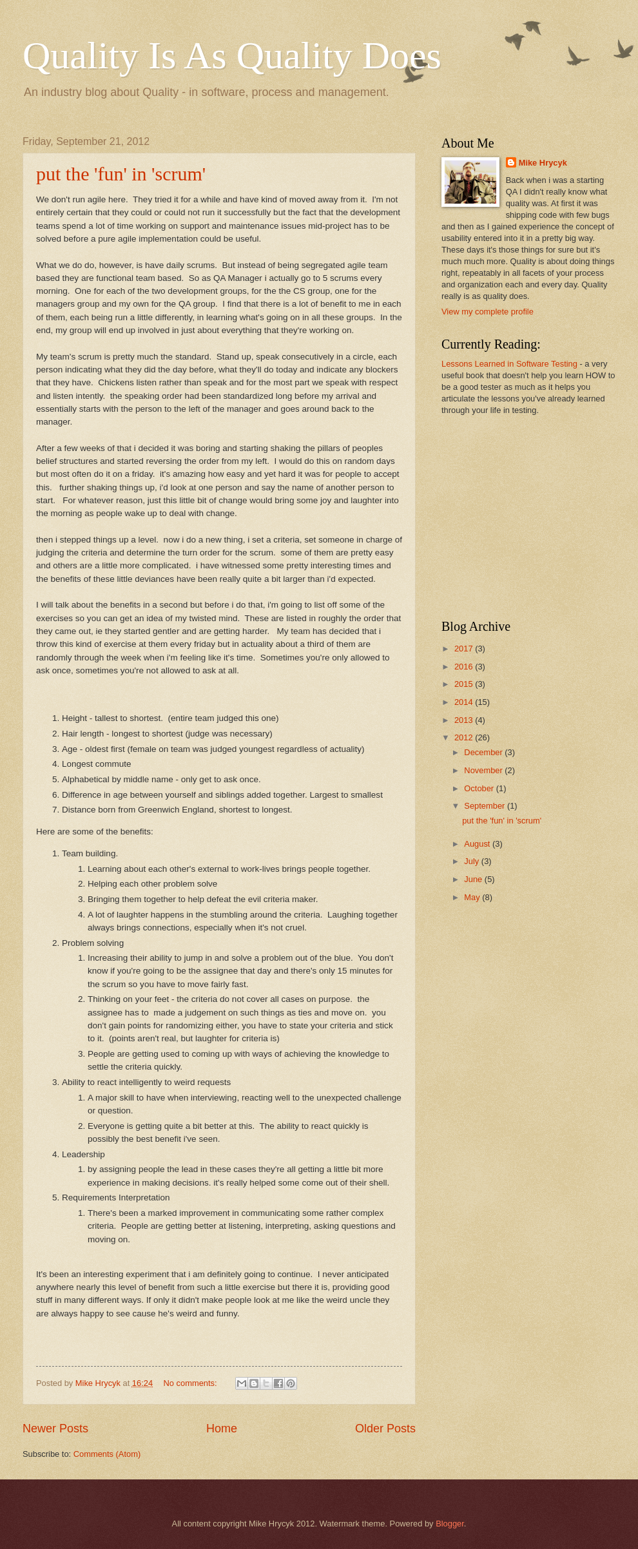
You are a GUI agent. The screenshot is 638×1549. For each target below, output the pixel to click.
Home (221, 1428)
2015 (464, 684)
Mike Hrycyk (543, 163)
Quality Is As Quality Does (232, 55)
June (474, 879)
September (485, 806)
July (472, 861)
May (473, 897)
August (478, 844)
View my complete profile (487, 311)
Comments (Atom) (106, 1454)
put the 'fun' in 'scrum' (121, 173)
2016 (464, 666)
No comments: (192, 1383)
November (484, 770)
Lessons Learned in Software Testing (509, 364)
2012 (464, 737)
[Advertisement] (522, 516)
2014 (464, 702)
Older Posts (385, 1428)
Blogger (450, 1523)
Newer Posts (55, 1428)
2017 (464, 648)
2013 (464, 720)
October (480, 788)
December (484, 752)
